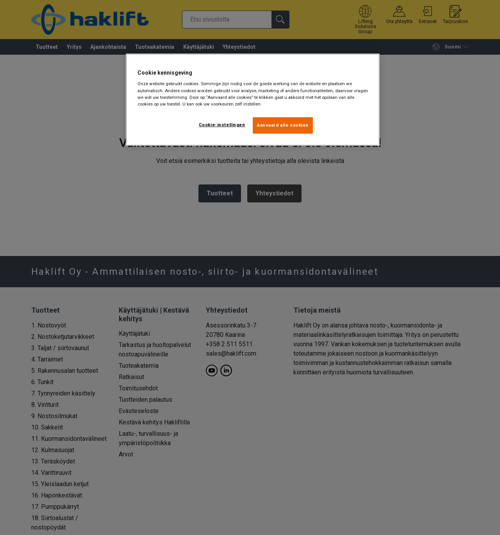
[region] (253, 100)
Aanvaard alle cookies (283, 125)
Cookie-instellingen (222, 124)
